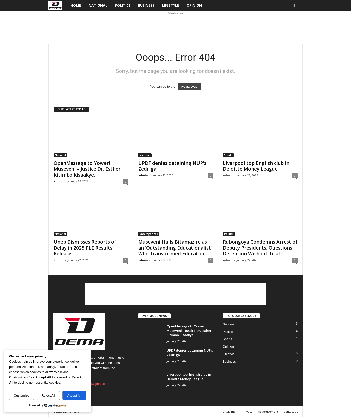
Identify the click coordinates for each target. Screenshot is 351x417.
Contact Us (291, 411)
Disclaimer (230, 411)
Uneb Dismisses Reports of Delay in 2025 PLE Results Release (85, 248)
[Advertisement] (175, 27)
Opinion (194, 5)
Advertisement (268, 411)
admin (58, 181)
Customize (21, 395)
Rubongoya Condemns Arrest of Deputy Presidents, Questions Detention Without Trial (260, 248)
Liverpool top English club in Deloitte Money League (256, 166)
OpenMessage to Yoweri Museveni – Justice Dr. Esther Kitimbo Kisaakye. (87, 169)
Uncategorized (149, 234)
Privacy (247, 411)
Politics (123, 5)
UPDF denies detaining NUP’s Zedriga (172, 166)
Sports (228, 155)
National (98, 5)
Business (146, 5)
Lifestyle (170, 5)
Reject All (48, 395)
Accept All (74, 395)
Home (76, 5)
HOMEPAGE (189, 86)
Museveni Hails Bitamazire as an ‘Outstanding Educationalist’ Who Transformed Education (175, 248)
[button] (295, 5)
